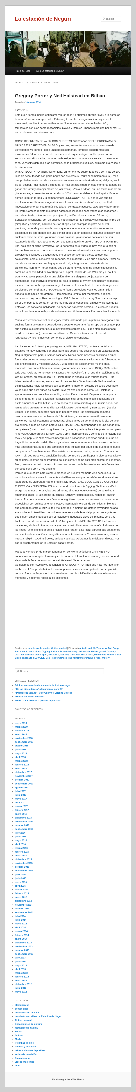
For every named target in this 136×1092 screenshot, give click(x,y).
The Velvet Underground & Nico (84, 658)
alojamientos (22, 1005)
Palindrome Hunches (105, 654)
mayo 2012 (21, 991)
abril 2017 (20, 802)
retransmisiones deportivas (30, 1050)
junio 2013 (20, 961)
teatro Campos (59, 658)
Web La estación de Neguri (50, 71)
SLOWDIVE (39, 658)
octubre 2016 (22, 825)
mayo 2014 (21, 923)
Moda (18, 1039)
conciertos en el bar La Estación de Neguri (38, 1016)
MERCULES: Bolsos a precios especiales (38, 700)
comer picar (21, 1008)
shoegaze (27, 658)
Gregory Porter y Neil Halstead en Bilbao (60, 95)
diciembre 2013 (23, 942)
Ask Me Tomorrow (97, 648)
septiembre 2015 (24, 870)
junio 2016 (20, 836)
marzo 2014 (21, 931)
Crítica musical (59, 648)
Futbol (18, 1031)
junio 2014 (20, 920)
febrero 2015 (22, 893)
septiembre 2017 (24, 783)
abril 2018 (20, 757)
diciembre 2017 (23, 772)
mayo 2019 (21, 723)
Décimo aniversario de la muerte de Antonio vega (42, 685)
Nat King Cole (67, 654)
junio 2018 (20, 749)
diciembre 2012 (23, 984)
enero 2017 (21, 814)
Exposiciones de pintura (28, 1024)
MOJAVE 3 (54, 654)
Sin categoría (22, 1058)
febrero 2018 (22, 764)
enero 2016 (21, 855)
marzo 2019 (21, 726)
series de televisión (26, 1054)
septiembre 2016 (24, 829)
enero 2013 (21, 980)
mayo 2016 (21, 840)
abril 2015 (20, 885)
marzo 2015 (21, 889)
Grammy (111, 651)
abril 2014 (20, 927)
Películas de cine (24, 1042)
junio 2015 (20, 878)
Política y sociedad (25, 1046)
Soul (48, 658)
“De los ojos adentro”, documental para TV (39, 689)
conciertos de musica (39, 648)
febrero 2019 (22, 730)
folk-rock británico (88, 651)
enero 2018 (21, 768)
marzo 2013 (21, 973)
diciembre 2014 (23, 901)
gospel (102, 651)
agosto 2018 (21, 745)
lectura (19, 1035)
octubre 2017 (22, 779)
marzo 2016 (21, 848)
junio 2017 (20, 795)
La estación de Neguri (43, 19)
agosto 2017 (21, 787)
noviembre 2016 (24, 821)
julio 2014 (20, 916)
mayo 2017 (21, 798)
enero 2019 (21, 734)
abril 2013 (20, 969)
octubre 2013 (22, 950)
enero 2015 (21, 897)
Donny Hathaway (69, 651)
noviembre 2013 (24, 946)
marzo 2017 (21, 806)
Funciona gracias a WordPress (68, 1079)
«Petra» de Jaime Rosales (29, 696)
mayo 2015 (21, 882)
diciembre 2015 (23, 859)
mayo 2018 (21, 753)
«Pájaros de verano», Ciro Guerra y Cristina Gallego (43, 692)
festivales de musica (26, 1027)
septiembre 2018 (24, 742)
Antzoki (83, 648)
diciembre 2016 (23, 817)
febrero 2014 (22, 935)
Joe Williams (27, 654)
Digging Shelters (50, 651)
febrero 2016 (22, 851)
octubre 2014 (22, 908)
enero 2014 (21, 939)
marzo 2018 (21, 761)
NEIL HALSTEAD (84, 654)
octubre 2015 (22, 866)
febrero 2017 (22, 810)
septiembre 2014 (24, 912)
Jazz (17, 654)
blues (37, 651)
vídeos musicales (24, 1061)
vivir (17, 1065)
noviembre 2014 (24, 904)
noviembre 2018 (24, 738)
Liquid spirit (41, 654)
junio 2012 (20, 988)
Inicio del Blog (23, 71)
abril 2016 (20, 844)
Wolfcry (106, 658)
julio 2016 (20, 832)
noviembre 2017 (24, 776)
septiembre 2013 (24, 954)
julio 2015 (20, 874)
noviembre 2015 (24, 863)
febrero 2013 (22, 976)
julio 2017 (20, 791)
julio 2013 (20, 957)
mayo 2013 (21, 965)
